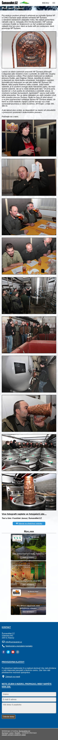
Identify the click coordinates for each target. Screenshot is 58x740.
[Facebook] (3, 652)
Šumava (5, 733)
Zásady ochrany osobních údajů (14, 735)
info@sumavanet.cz (13, 642)
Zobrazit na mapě (12, 677)
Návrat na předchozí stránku (30, 523)
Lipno (11, 733)
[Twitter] (8, 652)
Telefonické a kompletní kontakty (19, 646)
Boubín (17, 733)
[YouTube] (13, 652)
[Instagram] (17, 652)
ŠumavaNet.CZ (24, 731)
